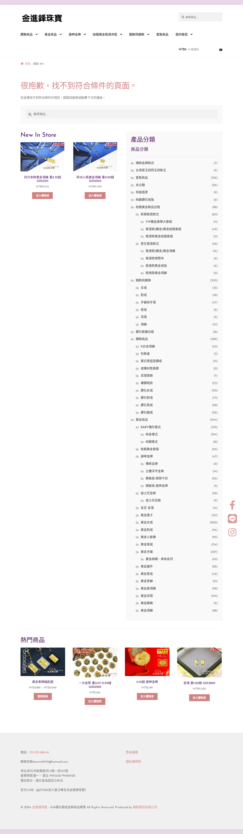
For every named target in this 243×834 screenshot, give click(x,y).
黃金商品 (51, 34)
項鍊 (144, 324)
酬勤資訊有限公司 (145, 807)
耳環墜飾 (147, 375)
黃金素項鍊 (148, 588)
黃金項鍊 (147, 610)
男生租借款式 (150, 243)
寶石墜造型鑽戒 (151, 361)
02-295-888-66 (39, 752)
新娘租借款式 (150, 214)
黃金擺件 (147, 566)
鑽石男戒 (147, 405)
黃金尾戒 (147, 544)
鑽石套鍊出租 (145, 332)
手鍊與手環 (148, 302)
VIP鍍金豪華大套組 (159, 221)
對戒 (144, 295)
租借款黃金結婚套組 (159, 236)
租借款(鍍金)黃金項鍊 (160, 251)
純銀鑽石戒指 (145, 199)
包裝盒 (145, 353)
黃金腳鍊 (147, 603)
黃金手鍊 (147, 552)
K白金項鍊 (148, 346)
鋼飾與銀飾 (136, 34)
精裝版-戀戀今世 (157, 478)
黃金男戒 (147, 574)
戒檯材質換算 (150, 368)
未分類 (140, 185)
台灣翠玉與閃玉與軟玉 (151, 170)
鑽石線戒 (147, 412)
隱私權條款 (133, 761)
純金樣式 (152, 434)
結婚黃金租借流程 (105, 34)
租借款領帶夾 (155, 258)
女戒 (144, 288)
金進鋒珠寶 (39, 807)
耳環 (144, 317)
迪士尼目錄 (153, 500)
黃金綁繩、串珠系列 (159, 559)
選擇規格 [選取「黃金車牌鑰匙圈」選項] (42, 696)
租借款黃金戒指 (156, 265)
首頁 (27, 63)
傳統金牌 (152, 464)
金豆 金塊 (147, 508)
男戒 (144, 310)
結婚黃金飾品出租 (148, 207)
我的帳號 (181, 34)
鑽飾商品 (27, 34)
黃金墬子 (147, 515)
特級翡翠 (142, 192)
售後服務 (132, 752)
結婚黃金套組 (150, 449)
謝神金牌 (75, 34)
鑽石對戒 (147, 397)
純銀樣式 (152, 441)
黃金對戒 (147, 530)
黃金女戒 (147, 522)
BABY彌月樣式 (151, 427)
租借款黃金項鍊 (156, 273)
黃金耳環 (147, 596)
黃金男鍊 (147, 581)
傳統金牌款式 (145, 163)
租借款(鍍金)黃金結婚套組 (163, 229)
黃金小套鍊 (148, 537)
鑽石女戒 (147, 390)
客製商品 (162, 34)
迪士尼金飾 (148, 493)
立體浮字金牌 (155, 471)
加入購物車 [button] (42, 195)
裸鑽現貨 (147, 383)
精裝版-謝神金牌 (157, 486)
